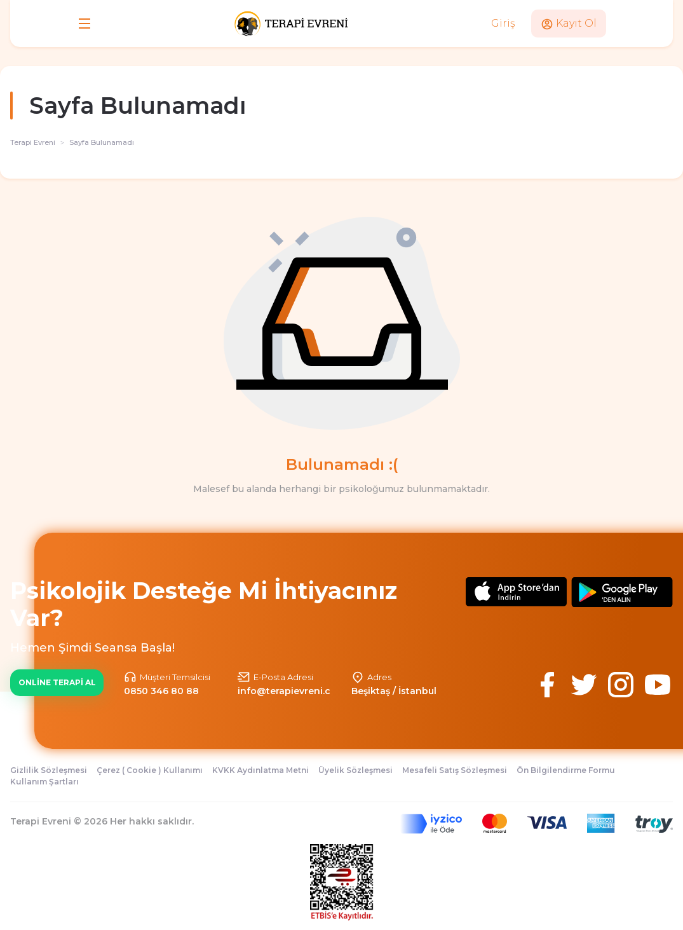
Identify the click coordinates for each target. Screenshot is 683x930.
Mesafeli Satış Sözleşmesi (454, 770)
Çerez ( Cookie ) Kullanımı (150, 770)
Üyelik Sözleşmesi (355, 770)
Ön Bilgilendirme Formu (566, 770)
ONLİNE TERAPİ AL (57, 682)
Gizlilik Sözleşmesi (48, 770)
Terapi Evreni (32, 142)
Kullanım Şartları (44, 781)
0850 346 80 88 (161, 691)
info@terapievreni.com (292, 691)
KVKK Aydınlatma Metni (260, 770)
